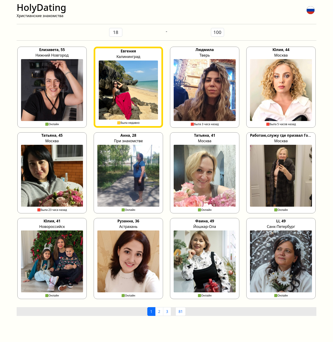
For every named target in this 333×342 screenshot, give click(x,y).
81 (181, 311)
